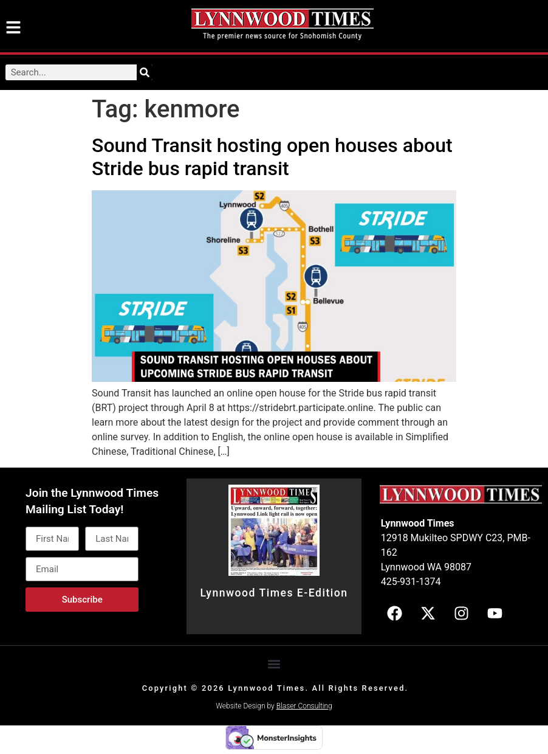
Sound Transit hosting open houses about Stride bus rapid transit (272, 157)
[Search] (144, 72)
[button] (274, 664)
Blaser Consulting (304, 706)
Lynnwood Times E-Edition (274, 593)
